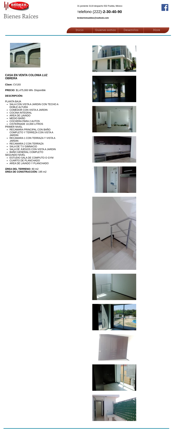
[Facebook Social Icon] (164, 7)
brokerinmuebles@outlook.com (93, 18)
